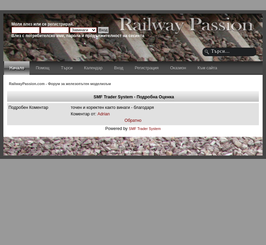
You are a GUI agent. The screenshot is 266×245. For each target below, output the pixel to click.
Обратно (133, 120)
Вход (118, 68)
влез (27, 24)
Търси (67, 68)
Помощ (42, 68)
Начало (17, 68)
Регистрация (146, 68)
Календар (93, 68)
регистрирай (60, 24)
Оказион (178, 68)
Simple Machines (155, 145)
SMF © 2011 (130, 145)
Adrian (103, 114)
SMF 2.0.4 (111, 145)
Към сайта (207, 68)
